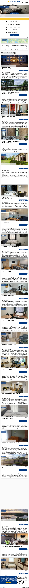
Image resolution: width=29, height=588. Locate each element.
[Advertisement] (14, 493)
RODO (1, 581)
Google (15, 576)
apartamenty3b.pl (14, 1)
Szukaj (14, 35)
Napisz (28, 587)
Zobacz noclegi (23, 70)
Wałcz (3, 56)
